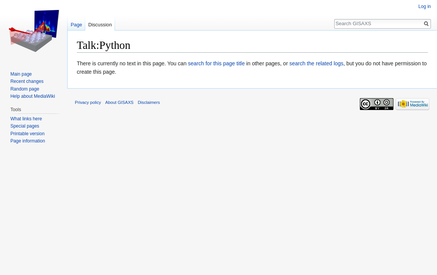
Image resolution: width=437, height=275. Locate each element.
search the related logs (316, 63)
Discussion (100, 25)
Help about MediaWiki (32, 96)
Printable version (27, 133)
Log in (424, 6)
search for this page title (216, 63)
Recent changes (27, 81)
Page (76, 25)
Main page (21, 74)
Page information (27, 141)
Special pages (24, 126)
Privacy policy (88, 102)
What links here (26, 118)
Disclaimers (149, 102)
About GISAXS (119, 102)
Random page (24, 89)
